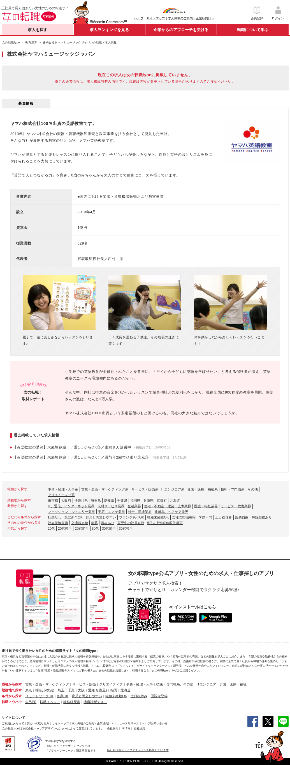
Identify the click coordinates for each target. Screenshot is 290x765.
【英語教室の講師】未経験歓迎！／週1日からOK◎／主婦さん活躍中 (72, 447)
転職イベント (50, 702)
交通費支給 (79, 523)
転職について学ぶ (252, 29)
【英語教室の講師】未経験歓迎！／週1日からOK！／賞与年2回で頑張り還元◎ (81, 457)
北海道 (175, 501)
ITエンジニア (207, 684)
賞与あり (107, 523)
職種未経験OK (158, 517)
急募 (94, 523)
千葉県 (122, 501)
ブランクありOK (131, 517)
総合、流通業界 (140, 512)
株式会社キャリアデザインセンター (44, 728)
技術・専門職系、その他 (239, 489)
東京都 (53, 501)
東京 (28, 690)
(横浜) (49, 690)
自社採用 (139, 728)
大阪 (81, 690)
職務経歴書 (71, 702)
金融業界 (134, 506)
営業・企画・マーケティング (47, 684)
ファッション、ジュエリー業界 (71, 512)
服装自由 (242, 517)
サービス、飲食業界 (236, 506)
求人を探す (37, 29)
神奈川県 (81, 501)
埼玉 (61, 690)
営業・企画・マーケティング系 (104, 489)
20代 (51, 529)
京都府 (162, 501)
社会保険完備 (58, 523)
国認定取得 (159, 696)
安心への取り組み (38, 723)
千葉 (71, 690)
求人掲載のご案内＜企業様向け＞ (191, 18)
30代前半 (109, 529)
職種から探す (12, 684)
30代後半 (126, 529)
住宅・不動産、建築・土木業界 (167, 506)
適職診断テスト (95, 702)
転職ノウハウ (12, 702)
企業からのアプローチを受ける (181, 29)
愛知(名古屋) (97, 690)
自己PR (31, 702)
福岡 (113, 690)
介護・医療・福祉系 (202, 489)
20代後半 (65, 529)
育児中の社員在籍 (130, 523)
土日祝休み (223, 517)
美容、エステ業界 (111, 512)
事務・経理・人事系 (63, 489)
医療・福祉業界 (206, 506)
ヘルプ (138, 18)
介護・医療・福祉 (233, 684)
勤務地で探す (12, 690)
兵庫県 (148, 501)
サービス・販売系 (144, 489)
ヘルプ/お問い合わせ (155, 723)
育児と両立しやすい (101, 517)
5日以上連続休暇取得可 (165, 523)
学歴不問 (205, 517)
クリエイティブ (111, 684)
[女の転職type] (11, 728)
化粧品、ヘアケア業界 (171, 512)
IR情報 (126, 728)
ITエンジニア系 (173, 489)
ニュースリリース (128, 723)
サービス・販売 (84, 684)
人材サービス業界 (111, 506)
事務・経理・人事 (139, 684)
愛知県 (109, 501)
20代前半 (82, 529)
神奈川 (40, 690)
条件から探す (12, 696)
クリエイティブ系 (61, 495)
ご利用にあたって (13, 723)
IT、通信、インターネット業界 (71, 506)
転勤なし (54, 517)
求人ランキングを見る (109, 29)
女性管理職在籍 (184, 517)
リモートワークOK (39, 696)
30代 (95, 529)
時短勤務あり (262, 517)
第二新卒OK (73, 517)
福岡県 (135, 501)
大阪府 (66, 501)
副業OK (62, 696)
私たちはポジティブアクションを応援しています (138, 750)
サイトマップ (156, 18)
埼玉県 (96, 501)
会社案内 (112, 728)
